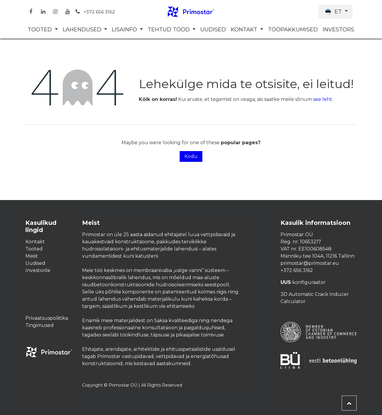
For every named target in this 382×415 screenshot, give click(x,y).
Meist (31, 256)
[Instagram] (55, 11)
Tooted (34, 249)
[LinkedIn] (43, 11)
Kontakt (35, 242)
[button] (349, 403)
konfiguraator (303, 282)
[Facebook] (30, 11)
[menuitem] (42, 29)
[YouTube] (67, 11)
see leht (322, 99)
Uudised (35, 263)
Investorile (37, 270)
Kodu (191, 156)
